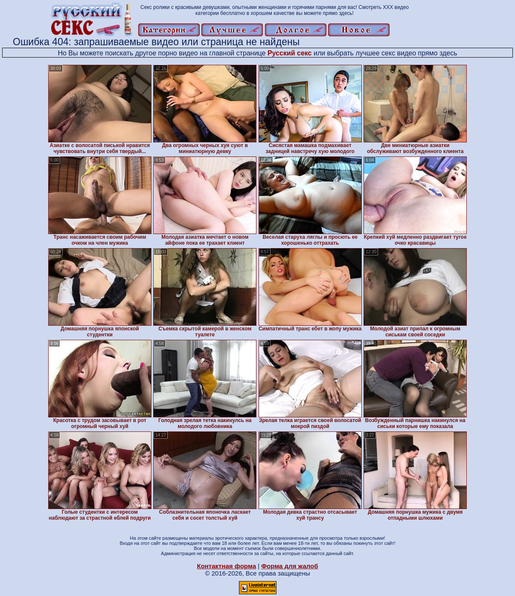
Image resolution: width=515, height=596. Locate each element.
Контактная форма (226, 566)
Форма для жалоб (289, 566)
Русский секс (290, 53)
